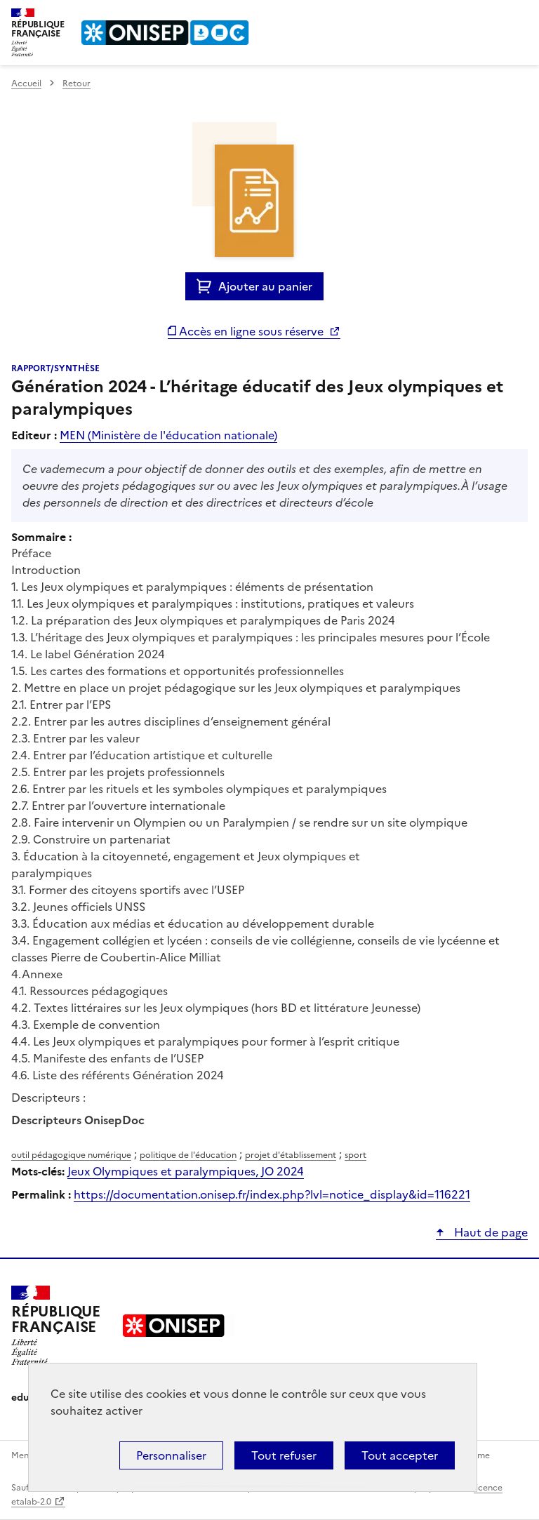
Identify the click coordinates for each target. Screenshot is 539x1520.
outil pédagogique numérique (71, 1155)
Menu (519, 17)
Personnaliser (171, 1455)
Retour (76, 83)
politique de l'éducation (188, 1155)
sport (355, 1155)
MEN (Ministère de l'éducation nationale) (168, 435)
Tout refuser (284, 1455)
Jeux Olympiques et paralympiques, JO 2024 (185, 1171)
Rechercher (491, 17)
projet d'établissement (290, 1155)
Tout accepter (399, 1455)
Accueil (26, 83)
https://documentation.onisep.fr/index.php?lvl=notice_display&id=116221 (272, 1194)
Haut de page (489, 1232)
